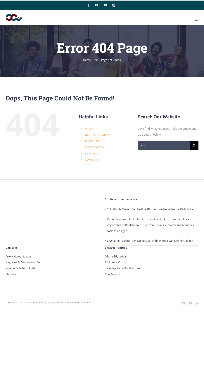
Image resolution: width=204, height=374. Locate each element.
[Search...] (164, 145)
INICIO (89, 128)
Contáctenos (112, 274)
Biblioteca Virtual (115, 262)
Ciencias (11, 274)
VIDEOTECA (92, 153)
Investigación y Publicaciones (123, 268)
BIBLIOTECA (92, 141)
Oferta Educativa (115, 256)
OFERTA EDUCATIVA (97, 135)
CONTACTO (92, 159)
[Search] (194, 145)
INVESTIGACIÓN (94, 147)
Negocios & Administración (23, 262)
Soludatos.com (15, 302)
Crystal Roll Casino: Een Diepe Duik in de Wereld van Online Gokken (150, 240)
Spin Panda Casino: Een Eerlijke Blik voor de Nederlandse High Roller (150, 209)
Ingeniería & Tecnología (20, 268)
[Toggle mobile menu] (196, 19)
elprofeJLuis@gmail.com (50, 302)
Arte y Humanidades (18, 256)
